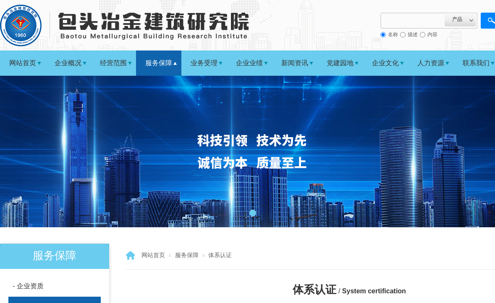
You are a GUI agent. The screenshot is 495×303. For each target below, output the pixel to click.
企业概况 (68, 62)
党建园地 (340, 62)
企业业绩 (249, 62)
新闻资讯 (294, 62)
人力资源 (430, 62)
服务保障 (158, 62)
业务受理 (204, 62)
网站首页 (22, 62)
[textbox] (412, 21)
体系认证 (220, 255)
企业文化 (385, 62)
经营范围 (113, 62)
